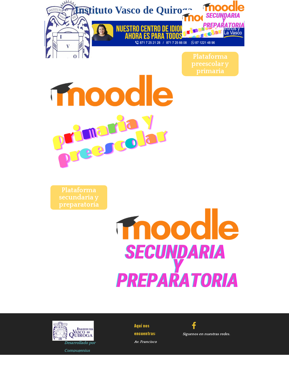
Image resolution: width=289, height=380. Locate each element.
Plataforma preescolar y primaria (210, 64)
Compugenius (77, 350)
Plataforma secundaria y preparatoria (79, 197)
